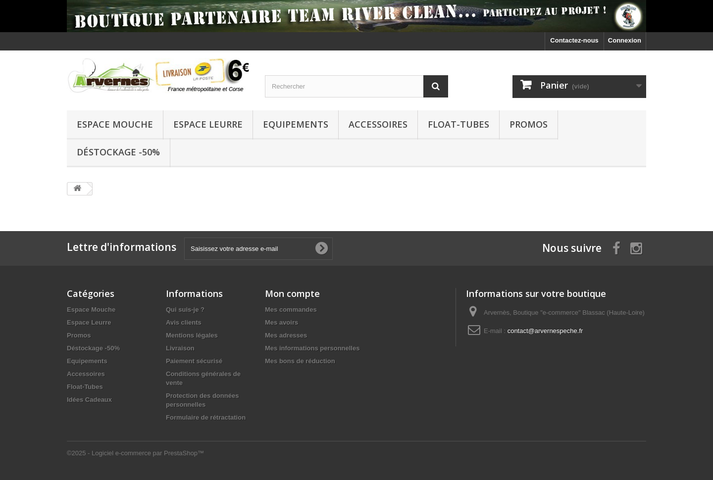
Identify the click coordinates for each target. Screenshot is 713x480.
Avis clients (184, 322)
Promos (528, 124)
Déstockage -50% (118, 152)
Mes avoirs (281, 322)
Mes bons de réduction (300, 361)
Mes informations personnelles (312, 348)
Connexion (624, 40)
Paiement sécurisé (194, 361)
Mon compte (292, 293)
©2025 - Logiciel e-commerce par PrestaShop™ (135, 453)
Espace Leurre (208, 124)
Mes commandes (291, 309)
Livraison (180, 348)
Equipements (295, 124)
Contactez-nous (574, 40)
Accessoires (378, 124)
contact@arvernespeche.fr (545, 331)
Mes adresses (286, 335)
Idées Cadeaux (89, 399)
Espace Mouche (115, 124)
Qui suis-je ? (185, 309)
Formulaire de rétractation (206, 417)
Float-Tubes (458, 124)
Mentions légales (192, 335)
